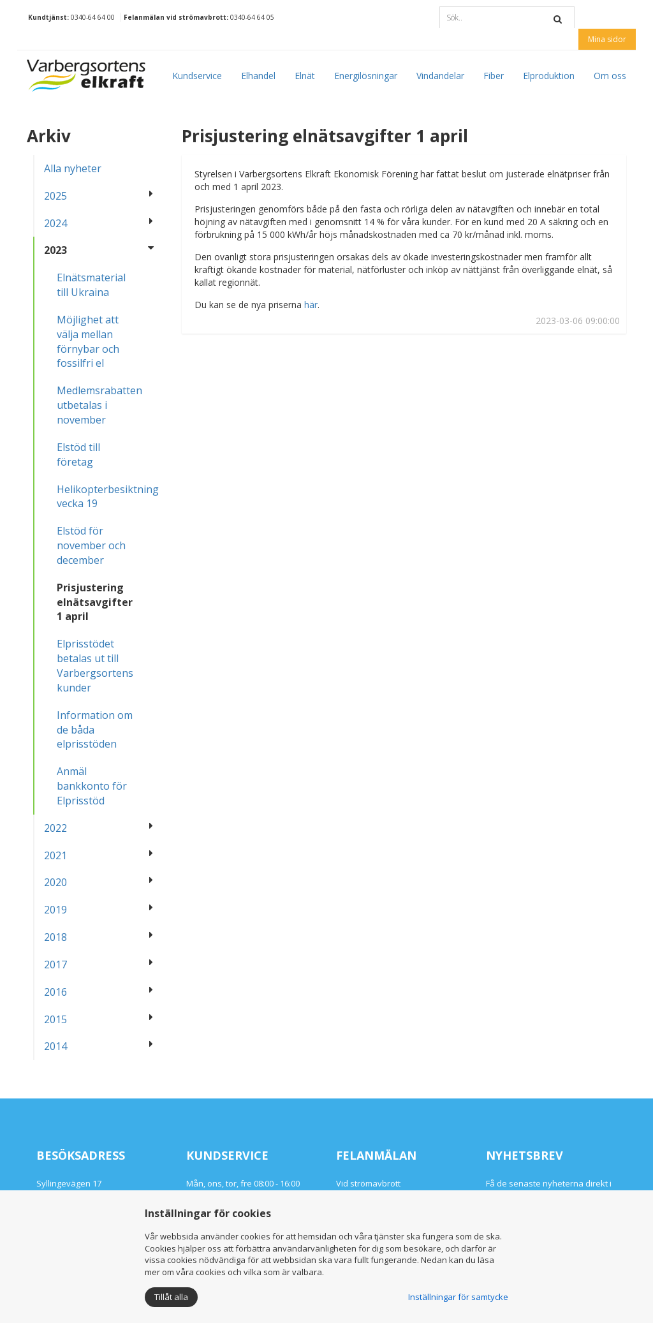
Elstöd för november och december (91, 545)
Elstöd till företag (78, 454)
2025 (55, 196)
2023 (55, 250)
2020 (55, 882)
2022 (55, 828)
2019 (55, 910)
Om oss (610, 76)
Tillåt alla (171, 1297)
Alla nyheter (72, 168)
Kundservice (197, 76)
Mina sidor (607, 39)
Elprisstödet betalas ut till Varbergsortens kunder (95, 666)
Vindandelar (440, 76)
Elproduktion (549, 76)
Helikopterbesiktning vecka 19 (101, 496)
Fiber (493, 76)
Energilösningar (365, 76)
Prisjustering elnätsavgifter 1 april (95, 602)
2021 (55, 855)
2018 (55, 937)
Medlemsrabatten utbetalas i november (99, 405)
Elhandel (258, 76)
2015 (55, 1019)
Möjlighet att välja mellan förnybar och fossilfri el (88, 342)
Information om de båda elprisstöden (95, 729)
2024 (55, 223)
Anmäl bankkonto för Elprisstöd (92, 786)
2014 (55, 1046)
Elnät (305, 76)
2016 (55, 992)
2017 (55, 964)
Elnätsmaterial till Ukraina (91, 284)
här (311, 305)
